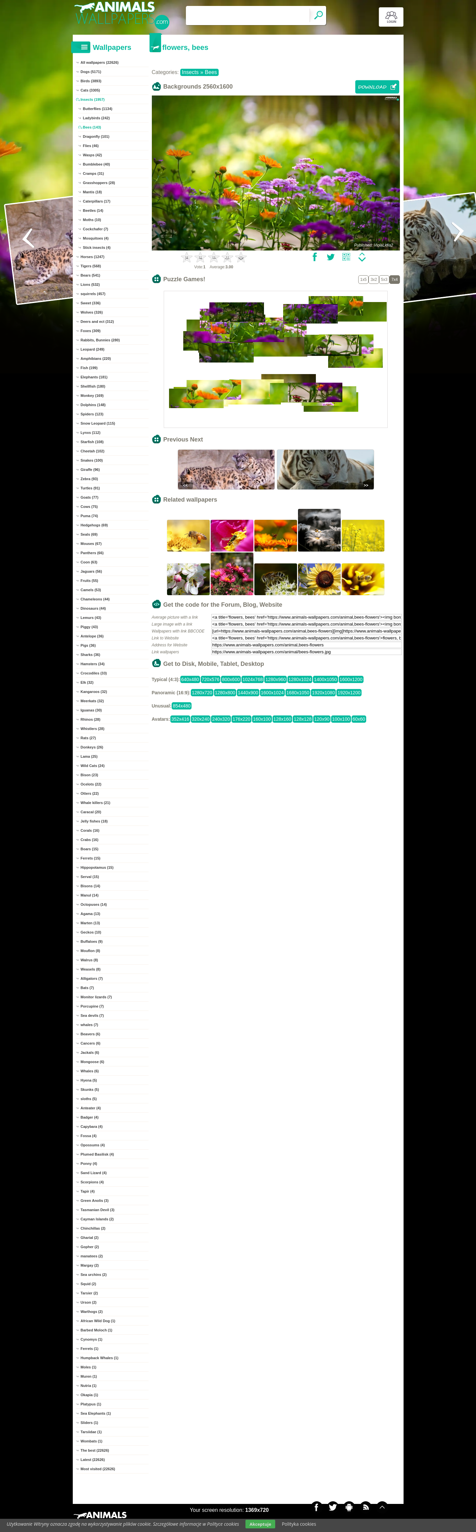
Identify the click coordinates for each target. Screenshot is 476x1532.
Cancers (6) (91, 1043)
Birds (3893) (91, 81)
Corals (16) (90, 830)
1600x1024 (272, 692)
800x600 (231, 679)
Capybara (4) (92, 1127)
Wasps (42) (92, 155)
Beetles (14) (93, 210)
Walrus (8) (89, 960)
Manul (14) (90, 895)
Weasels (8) (91, 969)
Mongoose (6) (93, 1062)
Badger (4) (90, 1117)
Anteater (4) (91, 1108)
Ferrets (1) (90, 1349)
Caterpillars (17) (96, 201)
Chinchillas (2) (93, 1228)
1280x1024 (299, 679)
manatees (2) (92, 1256)
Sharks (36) (90, 655)
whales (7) (89, 1025)
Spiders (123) (92, 414)
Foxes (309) (91, 331)
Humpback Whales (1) (99, 1358)
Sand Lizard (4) (94, 1173)
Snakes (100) (92, 460)
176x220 (241, 719)
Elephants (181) (94, 377)
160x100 (262, 719)
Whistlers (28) (93, 729)
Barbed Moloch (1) (96, 1330)
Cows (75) (89, 507)
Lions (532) (90, 285)
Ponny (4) (89, 1164)
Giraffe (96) (90, 470)
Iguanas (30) (91, 710)
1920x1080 (323, 692)
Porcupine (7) (92, 1006)
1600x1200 (351, 679)
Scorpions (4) (92, 1182)
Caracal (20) (91, 812)
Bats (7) (87, 988)
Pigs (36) (88, 645)
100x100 (341, 719)
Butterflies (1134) (97, 109)
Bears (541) (90, 275)
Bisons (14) (90, 886)
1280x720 (202, 692)
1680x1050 (297, 692)
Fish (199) (89, 368)
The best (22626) (95, 1450)
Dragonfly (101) (96, 136)
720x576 (211, 679)
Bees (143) (92, 127)
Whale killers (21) (95, 803)
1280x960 (275, 679)
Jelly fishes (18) (94, 821)
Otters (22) (90, 793)
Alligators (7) (92, 978)
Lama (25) (89, 756)
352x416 (180, 719)
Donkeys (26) (92, 747)
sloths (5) (89, 1099)
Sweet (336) (91, 303)
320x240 (201, 719)
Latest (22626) (93, 1460)
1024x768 (252, 679)
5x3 (384, 279)
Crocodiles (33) (94, 673)
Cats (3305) (90, 90)
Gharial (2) (90, 1238)
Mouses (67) (91, 544)
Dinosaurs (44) (93, 608)
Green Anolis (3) (95, 1201)
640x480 (190, 679)
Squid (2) (88, 1284)
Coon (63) (89, 562)
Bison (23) (89, 775)
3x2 (373, 279)
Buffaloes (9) (92, 941)
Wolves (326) (92, 312)
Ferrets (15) (91, 858)
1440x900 (248, 692)
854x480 (182, 706)
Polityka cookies (299, 1524)
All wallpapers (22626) (100, 62)
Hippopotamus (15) (97, 867)
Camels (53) (91, 590)
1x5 (363, 279)
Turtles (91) (90, 488)
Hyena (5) (89, 1080)
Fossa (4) (89, 1136)
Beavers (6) (90, 1034)
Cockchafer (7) (95, 229)
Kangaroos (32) (94, 692)
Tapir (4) (88, 1191)
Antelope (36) (92, 636)
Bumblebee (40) (96, 164)
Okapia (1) (89, 1395)
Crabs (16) (90, 840)
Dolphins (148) (93, 405)
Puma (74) (89, 516)
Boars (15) (90, 849)
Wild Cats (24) (93, 766)
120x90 (321, 719)
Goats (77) (90, 497)
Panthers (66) (92, 553)
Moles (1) (89, 1367)
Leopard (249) (93, 349)
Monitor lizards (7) (96, 997)
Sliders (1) (89, 1423)
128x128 (303, 719)
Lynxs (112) (91, 433)
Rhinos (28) (91, 719)
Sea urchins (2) (94, 1275)
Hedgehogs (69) (94, 525)
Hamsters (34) (93, 664)
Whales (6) (90, 1071)
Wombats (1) (92, 1441)
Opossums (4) (93, 1145)
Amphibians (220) (96, 359)
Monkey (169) (92, 396)
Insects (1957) (93, 99)
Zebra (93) (89, 479)
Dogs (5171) (91, 72)
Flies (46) (91, 146)
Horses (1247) (93, 257)
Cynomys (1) (92, 1339)
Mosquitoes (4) (96, 238)
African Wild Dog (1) (98, 1321)
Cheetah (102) (93, 451)
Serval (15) (90, 877)
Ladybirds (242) (96, 118)
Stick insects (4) (97, 247)
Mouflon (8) (90, 951)
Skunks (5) (90, 1090)
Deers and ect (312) (97, 322)
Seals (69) (89, 534)
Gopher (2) (90, 1247)
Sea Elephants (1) (96, 1413)
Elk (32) (87, 682)
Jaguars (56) (91, 571)
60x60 (359, 719)
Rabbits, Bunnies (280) (100, 340)
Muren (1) (89, 1376)
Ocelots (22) (91, 784)
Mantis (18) (92, 192)
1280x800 (225, 692)
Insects (190, 72)
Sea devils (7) (92, 1015)
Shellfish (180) (93, 386)
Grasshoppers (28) (99, 183)
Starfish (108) (92, 442)
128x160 (282, 719)
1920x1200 (348, 692)
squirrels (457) (93, 294)
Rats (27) (88, 738)
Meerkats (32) (92, 701)
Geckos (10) (91, 932)
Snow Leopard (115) (98, 423)
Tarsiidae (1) (91, 1432)
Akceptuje (260, 1524)
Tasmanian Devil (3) (98, 1210)
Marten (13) (90, 923)
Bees (211, 72)
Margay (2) (90, 1265)
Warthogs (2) (92, 1312)
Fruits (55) (89, 581)
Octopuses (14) (94, 904)
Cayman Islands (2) (97, 1219)
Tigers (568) (91, 266)
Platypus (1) (91, 1404)
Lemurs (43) (91, 618)
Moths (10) (92, 220)
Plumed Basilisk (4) (97, 1154)
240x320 (221, 719)
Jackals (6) (90, 1052)
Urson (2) (89, 1302)
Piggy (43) (89, 627)
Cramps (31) (93, 173)
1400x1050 (325, 679)
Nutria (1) (89, 1386)
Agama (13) (90, 914)
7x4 (394, 279)
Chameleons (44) (95, 599)
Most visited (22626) (98, 1469)
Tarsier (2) (89, 1293)
